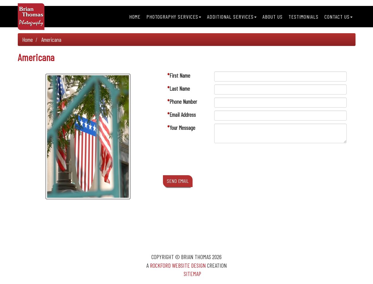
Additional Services (232, 16)
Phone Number (183, 101)
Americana (51, 39)
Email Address (182, 114)
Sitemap (192, 273)
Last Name (179, 88)
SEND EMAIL (178, 181)
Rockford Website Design (178, 265)
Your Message (182, 127)
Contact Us (338, 16)
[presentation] (259, 160)
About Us (272, 16)
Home (134, 16)
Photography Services (173, 16)
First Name (179, 75)
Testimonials (303, 16)
